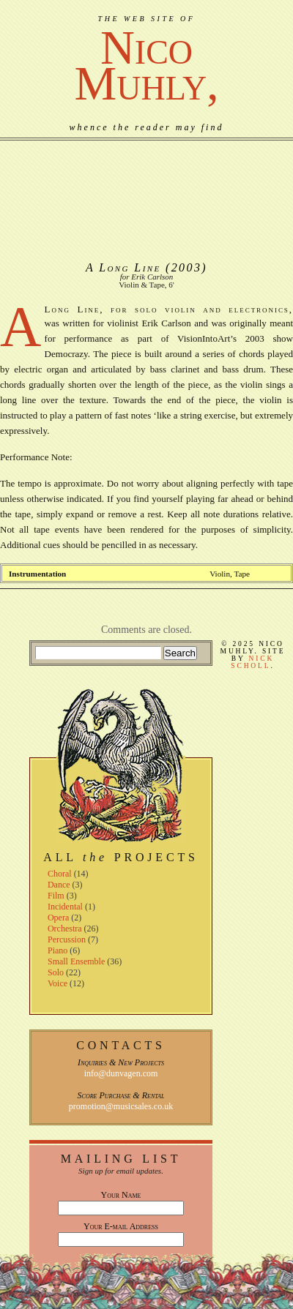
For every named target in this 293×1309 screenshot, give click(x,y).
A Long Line (123, 267)
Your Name (121, 1195)
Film (56, 895)
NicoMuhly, (146, 65)
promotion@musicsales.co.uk (121, 1106)
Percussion (67, 939)
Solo (56, 972)
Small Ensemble (76, 961)
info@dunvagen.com (121, 1073)
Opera (58, 917)
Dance (59, 884)
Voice (57, 983)
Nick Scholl (252, 662)
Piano (57, 950)
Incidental (65, 906)
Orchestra (65, 928)
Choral (60, 874)
